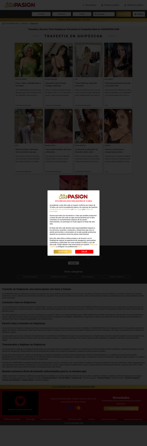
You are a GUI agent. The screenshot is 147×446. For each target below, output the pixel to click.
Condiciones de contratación (60, 209)
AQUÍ (80, 247)
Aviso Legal (77, 209)
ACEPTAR (62, 251)
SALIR (84, 251)
